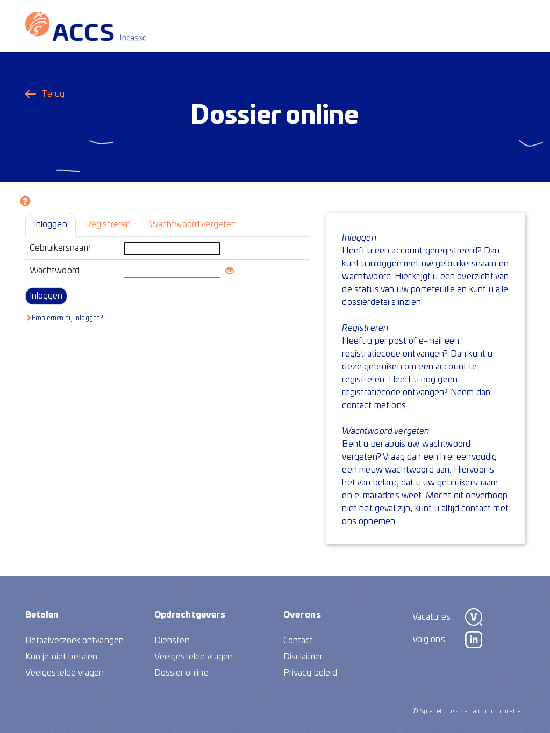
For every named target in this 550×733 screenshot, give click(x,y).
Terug (53, 94)
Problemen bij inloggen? (64, 317)
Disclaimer (303, 656)
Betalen (42, 615)
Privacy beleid (310, 673)
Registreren (108, 224)
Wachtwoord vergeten (193, 224)
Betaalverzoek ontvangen (74, 640)
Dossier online (181, 673)
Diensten (172, 640)
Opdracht (189, 615)
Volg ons (428, 639)
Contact (298, 640)
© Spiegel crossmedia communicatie (466, 711)
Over (302, 615)
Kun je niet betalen (61, 656)
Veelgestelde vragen (64, 673)
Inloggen (50, 224)
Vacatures (431, 617)
